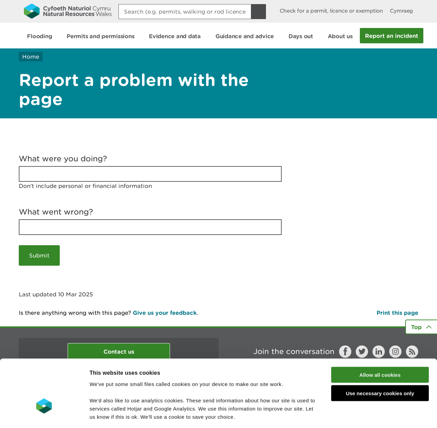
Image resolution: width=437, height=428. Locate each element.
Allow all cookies (380, 328)
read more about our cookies (148, 387)
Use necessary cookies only (380, 347)
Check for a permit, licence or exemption (331, 11)
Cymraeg (401, 11)
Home (30, 56)
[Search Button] (258, 11)
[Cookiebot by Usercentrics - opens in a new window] (44, 415)
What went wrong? (56, 212)
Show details (362, 414)
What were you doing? (63, 158)
